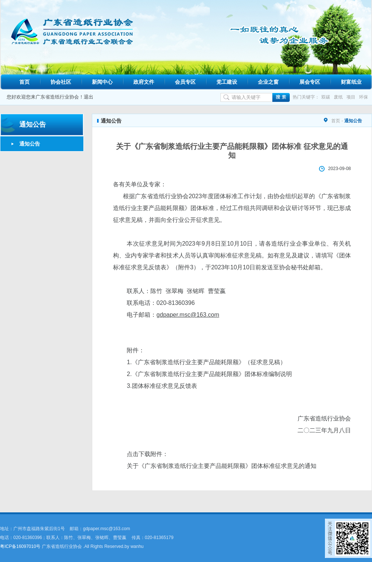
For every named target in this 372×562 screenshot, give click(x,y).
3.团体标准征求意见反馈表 (162, 386)
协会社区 (60, 82)
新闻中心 (102, 82)
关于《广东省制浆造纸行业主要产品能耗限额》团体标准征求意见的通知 (221, 466)
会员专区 (185, 82)
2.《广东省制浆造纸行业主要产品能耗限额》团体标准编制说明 (209, 374)
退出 (88, 97)
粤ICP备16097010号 (20, 546)
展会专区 (309, 82)
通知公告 (29, 144)
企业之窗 (268, 82)
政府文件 (143, 82)
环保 (363, 97)
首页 (24, 82)
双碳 (325, 97)
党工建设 (226, 82)
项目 (350, 97)
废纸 (338, 97)
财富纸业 (351, 82)
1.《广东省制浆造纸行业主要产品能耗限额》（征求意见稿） (206, 362)
